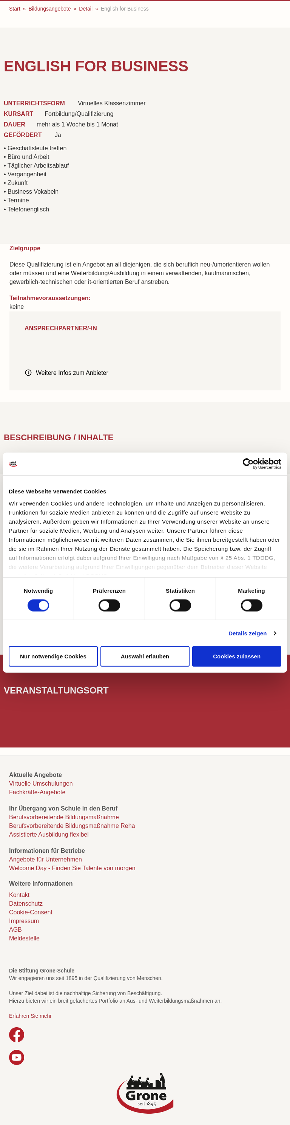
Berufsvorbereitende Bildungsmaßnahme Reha (72, 826)
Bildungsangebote (49, 9)
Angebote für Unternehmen (45, 859)
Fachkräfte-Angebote (37, 792)
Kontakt (19, 895)
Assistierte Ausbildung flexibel (49, 834)
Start (14, 9)
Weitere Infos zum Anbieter (72, 373)
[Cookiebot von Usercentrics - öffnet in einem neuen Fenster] (248, 464)
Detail (86, 9)
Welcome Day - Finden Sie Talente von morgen (72, 868)
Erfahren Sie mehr (30, 1016)
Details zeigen (247, 633)
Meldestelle (24, 938)
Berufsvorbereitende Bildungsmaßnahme (64, 817)
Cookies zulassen (237, 656)
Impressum (24, 921)
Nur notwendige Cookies (53, 656)
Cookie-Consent (30, 912)
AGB (15, 929)
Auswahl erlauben (145, 656)
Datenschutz (26, 903)
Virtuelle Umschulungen (41, 783)
